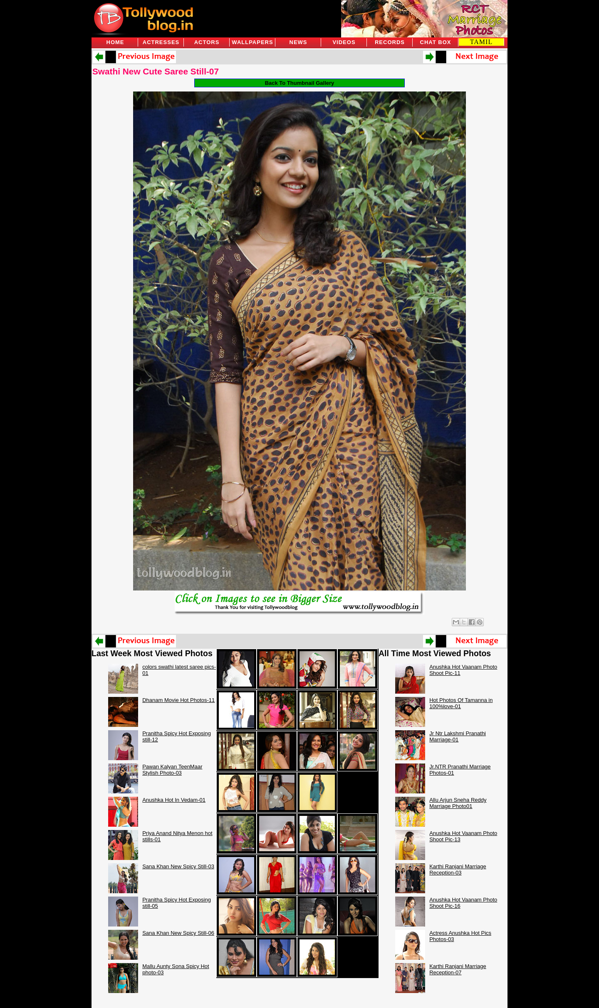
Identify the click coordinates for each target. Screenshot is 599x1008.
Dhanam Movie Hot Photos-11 (178, 700)
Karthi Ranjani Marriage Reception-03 (457, 869)
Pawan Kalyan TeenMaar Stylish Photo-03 (172, 769)
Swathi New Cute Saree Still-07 (155, 71)
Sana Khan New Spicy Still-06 (178, 933)
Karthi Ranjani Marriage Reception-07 (457, 969)
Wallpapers (252, 42)
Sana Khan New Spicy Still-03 (178, 866)
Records (390, 42)
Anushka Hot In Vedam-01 (173, 800)
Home (115, 42)
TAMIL (481, 41)
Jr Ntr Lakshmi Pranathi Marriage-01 (457, 736)
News (298, 42)
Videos (343, 42)
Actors (207, 42)
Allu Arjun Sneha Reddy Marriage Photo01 (457, 803)
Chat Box (435, 42)
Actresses (161, 42)
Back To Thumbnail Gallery (299, 83)
